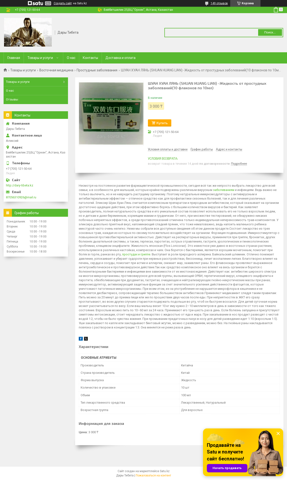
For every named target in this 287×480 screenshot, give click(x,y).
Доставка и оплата (120, 58)
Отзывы (12, 99)
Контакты (90, 58)
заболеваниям (223, 190)
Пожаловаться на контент (153, 475)
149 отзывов (219, 3)
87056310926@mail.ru (21, 197)
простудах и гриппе (136, 254)
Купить (162, 123)
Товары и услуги (40, 58)
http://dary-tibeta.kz (19, 185)
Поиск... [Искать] (270, 32)
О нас (71, 58)
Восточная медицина (56, 70)
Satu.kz (165, 471)
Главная (13, 58)
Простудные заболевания (97, 70)
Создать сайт (63, 3)
